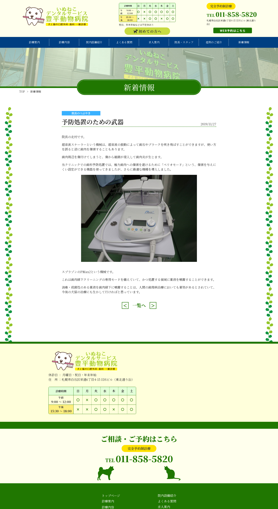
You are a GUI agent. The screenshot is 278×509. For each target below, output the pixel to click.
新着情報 (243, 42)
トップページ (111, 495)
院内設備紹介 (94, 42)
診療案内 (34, 42)
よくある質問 (124, 42)
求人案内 (154, 42)
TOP (22, 91)
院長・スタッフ (184, 42)
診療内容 (64, 42)
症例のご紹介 (214, 42)
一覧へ (139, 305)
